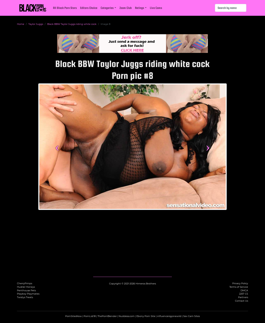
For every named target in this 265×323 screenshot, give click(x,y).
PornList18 (90, 316)
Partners (243, 297)
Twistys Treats (25, 297)
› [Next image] (208, 147)
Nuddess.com (127, 316)
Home (20, 24)
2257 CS (243, 293)
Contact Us (241, 300)
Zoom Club (125, 8)
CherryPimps (24, 283)
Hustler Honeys (26, 286)
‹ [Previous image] (57, 147)
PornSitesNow (73, 316)
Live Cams (156, 8)
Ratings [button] (139, 8)
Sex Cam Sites (191, 316)
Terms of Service (238, 286)
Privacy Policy (240, 283)
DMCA (244, 290)
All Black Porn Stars (65, 8)
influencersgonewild (169, 316)
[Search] (230, 8)
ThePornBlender (107, 316)
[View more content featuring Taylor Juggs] (132, 146)
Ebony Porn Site (145, 316)
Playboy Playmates (28, 293)
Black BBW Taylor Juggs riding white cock (71, 24)
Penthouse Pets (26, 290)
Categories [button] (107, 8)
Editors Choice (88, 8)
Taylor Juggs (35, 24)
